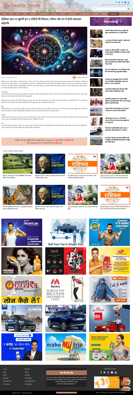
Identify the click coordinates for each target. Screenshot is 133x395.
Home (4, 14)
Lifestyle (63, 14)
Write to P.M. (105, 4)
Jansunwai (120, 4)
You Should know (29, 381)
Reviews (27, 369)
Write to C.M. (113, 4)
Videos (104, 14)
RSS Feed (116, 392)
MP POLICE (127, 4)
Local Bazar (114, 14)
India (18, 14)
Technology (73, 14)
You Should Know (85, 14)
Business (33, 14)
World (25, 14)
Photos (96, 14)
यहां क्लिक (67, 140)
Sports (54, 14)
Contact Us (104, 392)
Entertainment (44, 14)
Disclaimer (123, 392)
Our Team (110, 392)
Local (11, 14)
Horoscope (6, 384)
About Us (98, 392)
